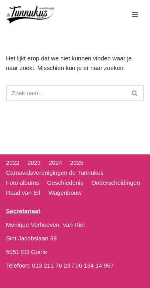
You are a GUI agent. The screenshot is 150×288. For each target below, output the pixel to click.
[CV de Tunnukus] (30, 15)
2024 (55, 162)
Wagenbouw (65, 192)
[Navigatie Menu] (135, 14)
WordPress (115, 279)
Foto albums (22, 182)
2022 (12, 162)
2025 (76, 162)
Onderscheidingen (115, 182)
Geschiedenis (65, 182)
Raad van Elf (23, 192)
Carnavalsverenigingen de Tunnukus (55, 172)
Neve (27, 279)
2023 (33, 162)
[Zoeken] (66, 93)
